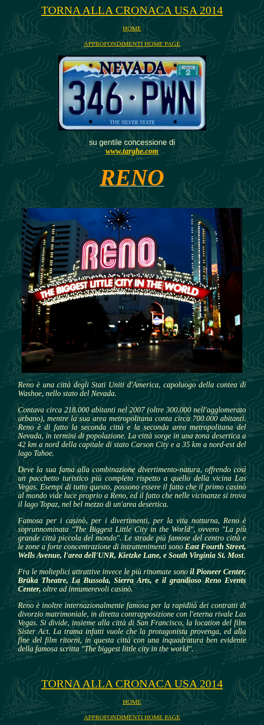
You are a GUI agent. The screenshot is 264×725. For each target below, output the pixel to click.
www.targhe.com (132, 151)
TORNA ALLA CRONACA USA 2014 (132, 10)
